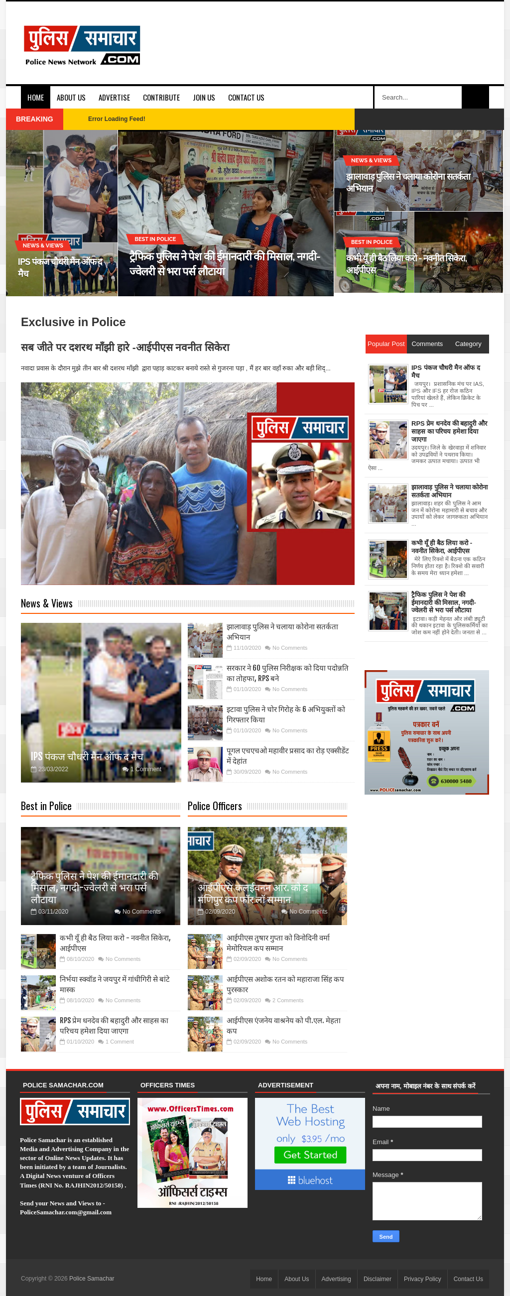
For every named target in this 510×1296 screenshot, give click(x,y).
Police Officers (215, 805)
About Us (71, 97)
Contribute (161, 97)
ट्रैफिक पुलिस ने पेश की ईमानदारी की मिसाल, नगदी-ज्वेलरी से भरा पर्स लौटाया (94, 888)
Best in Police (46, 805)
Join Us (204, 97)
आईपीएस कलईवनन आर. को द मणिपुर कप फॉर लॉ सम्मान (253, 893)
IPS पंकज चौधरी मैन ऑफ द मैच (87, 756)
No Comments (289, 648)
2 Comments (287, 1000)
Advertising (336, 1279)
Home (35, 97)
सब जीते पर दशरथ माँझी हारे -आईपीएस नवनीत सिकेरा (125, 347)
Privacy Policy (422, 1279)
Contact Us (246, 97)
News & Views (47, 602)
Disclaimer (377, 1279)
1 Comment (145, 769)
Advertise (114, 97)
